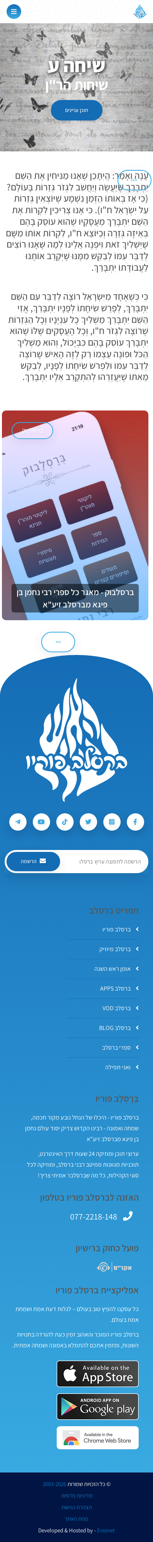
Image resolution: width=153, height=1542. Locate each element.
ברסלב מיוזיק (119, 949)
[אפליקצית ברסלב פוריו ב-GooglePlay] (98, 1406)
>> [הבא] (58, 641)
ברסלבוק (32, 430)
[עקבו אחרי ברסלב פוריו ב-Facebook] (135, 822)
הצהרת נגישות (76, 1507)
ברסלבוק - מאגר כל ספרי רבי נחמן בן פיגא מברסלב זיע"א (75, 598)
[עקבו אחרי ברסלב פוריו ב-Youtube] (41, 822)
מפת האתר (76, 1518)
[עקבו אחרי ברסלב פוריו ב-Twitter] (88, 822)
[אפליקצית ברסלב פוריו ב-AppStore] (98, 1373)
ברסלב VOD (121, 1008)
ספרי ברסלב (120, 1047)
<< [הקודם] (134, 179)
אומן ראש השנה (116, 969)
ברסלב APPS (119, 988)
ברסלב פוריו (121, 929)
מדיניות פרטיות (76, 1495)
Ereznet (106, 1530)
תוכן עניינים (76, 110)
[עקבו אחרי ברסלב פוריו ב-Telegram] (18, 822)
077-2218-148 (93, 1216)
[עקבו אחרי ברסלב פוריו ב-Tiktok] (65, 822)
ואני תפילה (122, 1067)
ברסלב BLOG (119, 1028)
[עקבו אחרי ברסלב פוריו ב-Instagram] (112, 822)
